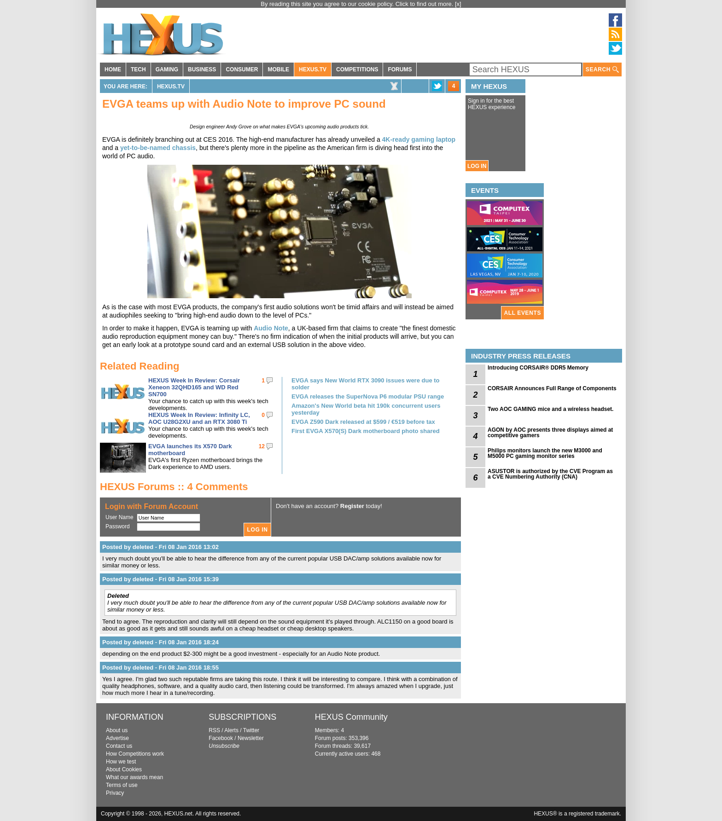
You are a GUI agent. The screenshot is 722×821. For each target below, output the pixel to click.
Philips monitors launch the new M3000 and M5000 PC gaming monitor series (545, 453)
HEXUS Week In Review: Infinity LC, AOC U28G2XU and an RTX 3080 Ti (199, 418)
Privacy (115, 793)
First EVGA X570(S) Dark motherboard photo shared (365, 431)
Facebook (221, 738)
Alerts (231, 730)
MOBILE (278, 69)
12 (262, 446)
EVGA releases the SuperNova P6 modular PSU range (367, 396)
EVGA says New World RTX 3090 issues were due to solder (365, 384)
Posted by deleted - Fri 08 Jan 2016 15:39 (160, 579)
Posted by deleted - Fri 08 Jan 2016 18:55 (160, 667)
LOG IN (476, 166)
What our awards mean (134, 777)
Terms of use (122, 785)
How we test (121, 761)
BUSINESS (202, 69)
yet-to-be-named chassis (158, 147)
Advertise (117, 738)
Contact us (119, 746)
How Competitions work (135, 754)
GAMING (167, 69)
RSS (214, 730)
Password (117, 526)
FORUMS (400, 69)
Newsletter (251, 738)
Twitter (251, 730)
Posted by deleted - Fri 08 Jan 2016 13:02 (160, 546)
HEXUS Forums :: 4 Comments (174, 486)
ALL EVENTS (522, 313)
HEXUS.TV (312, 69)
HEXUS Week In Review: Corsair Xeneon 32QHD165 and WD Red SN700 (194, 387)
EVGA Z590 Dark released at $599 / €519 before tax (363, 421)
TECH (138, 69)
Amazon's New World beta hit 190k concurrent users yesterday (366, 409)
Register (352, 506)
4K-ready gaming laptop (418, 139)
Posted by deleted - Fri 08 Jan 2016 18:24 (160, 642)
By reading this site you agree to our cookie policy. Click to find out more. (358, 3)
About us (117, 730)
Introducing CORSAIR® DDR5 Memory (538, 367)
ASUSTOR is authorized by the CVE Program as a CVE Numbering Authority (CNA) (550, 474)
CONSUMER (242, 69)
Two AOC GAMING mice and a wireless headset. (550, 409)
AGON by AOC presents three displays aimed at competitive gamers (550, 432)
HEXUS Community (351, 717)
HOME (113, 69)
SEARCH (602, 69)
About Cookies (124, 769)
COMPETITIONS (357, 69)
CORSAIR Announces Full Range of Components (552, 388)
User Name (119, 517)
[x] (458, 3)
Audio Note (271, 328)
